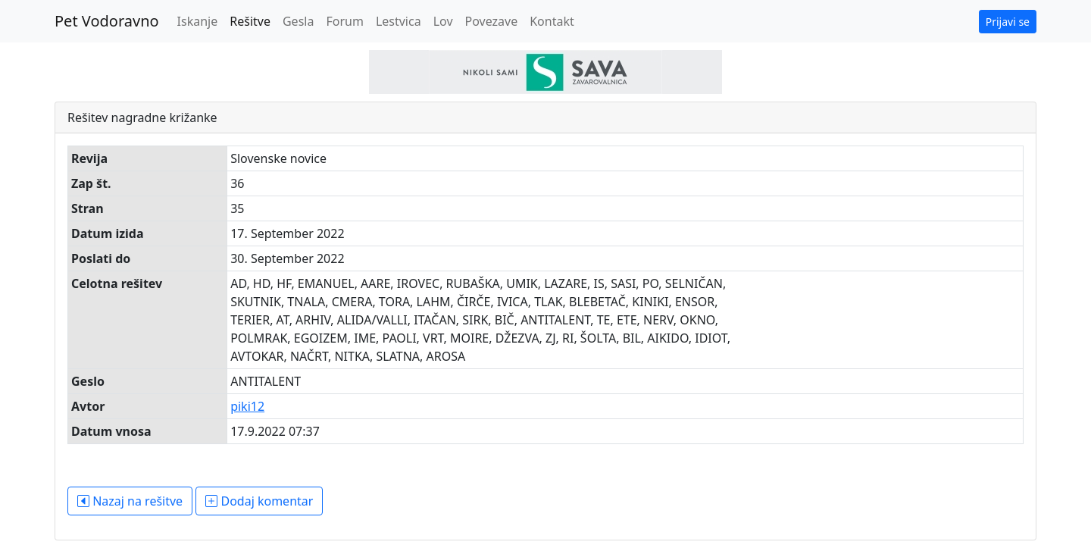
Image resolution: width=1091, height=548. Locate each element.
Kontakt (552, 21)
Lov (443, 21)
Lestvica (398, 21)
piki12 (247, 406)
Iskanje (197, 21)
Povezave (491, 21)
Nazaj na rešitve (130, 501)
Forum (344, 21)
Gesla (298, 21)
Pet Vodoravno (107, 21)
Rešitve (250, 21)
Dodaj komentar (259, 501)
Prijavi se (1008, 21)
